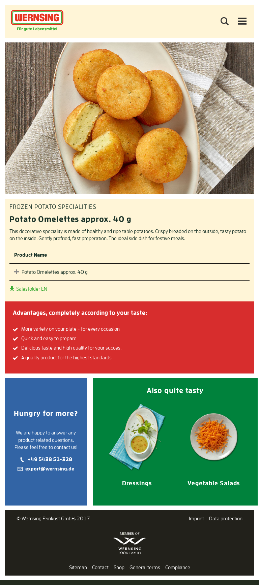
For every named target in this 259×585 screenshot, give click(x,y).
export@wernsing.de (49, 469)
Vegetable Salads (214, 483)
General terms (145, 567)
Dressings (137, 483)
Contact (100, 567)
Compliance (177, 567)
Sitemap (78, 567)
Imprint (196, 518)
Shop (119, 567)
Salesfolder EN (31, 289)
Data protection (225, 518)
